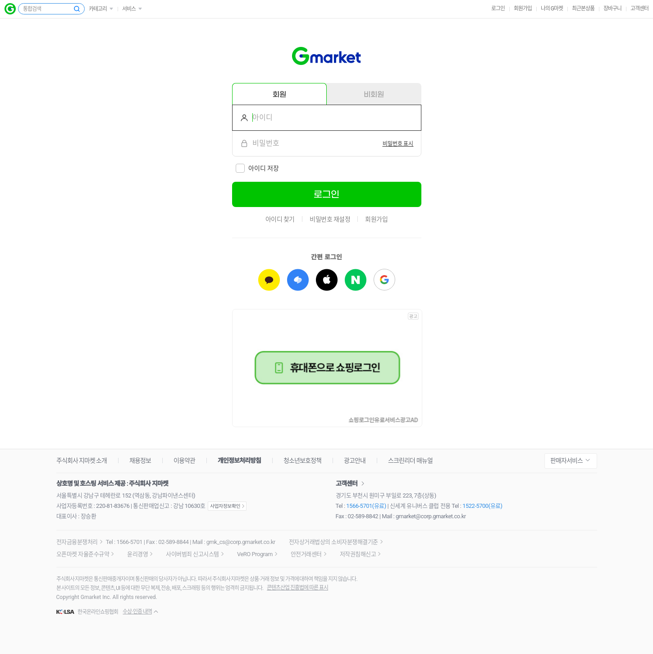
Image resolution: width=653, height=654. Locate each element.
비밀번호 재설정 (330, 219)
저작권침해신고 (358, 554)
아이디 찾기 (280, 219)
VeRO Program (255, 554)
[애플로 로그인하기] (327, 280)
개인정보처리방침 (239, 460)
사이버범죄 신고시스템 (192, 554)
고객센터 (639, 8)
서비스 (129, 9)
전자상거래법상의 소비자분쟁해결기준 (333, 542)
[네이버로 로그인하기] (355, 280)
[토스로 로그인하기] (298, 280)
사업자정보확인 (227, 506)
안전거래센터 (306, 554)
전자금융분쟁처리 (77, 542)
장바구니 (612, 8)
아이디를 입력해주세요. (241, 117)
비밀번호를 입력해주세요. (241, 143)
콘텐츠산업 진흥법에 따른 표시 (297, 588)
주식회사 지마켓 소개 (81, 460)
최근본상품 (583, 8)
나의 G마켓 (552, 8)
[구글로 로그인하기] (384, 280)
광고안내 (354, 460)
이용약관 (184, 460)
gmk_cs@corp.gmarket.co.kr (240, 542)
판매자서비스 (566, 460)
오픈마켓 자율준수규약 (83, 554)
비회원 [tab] (374, 94)
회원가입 (523, 8)
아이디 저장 (263, 168)
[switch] (398, 143)
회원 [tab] (279, 94)
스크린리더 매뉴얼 (410, 460)
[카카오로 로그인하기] (269, 280)
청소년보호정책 (302, 460)
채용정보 (140, 460)
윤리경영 (137, 554)
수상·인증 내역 (137, 611)
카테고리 (98, 9)
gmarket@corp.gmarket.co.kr (431, 516)
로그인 (498, 8)
